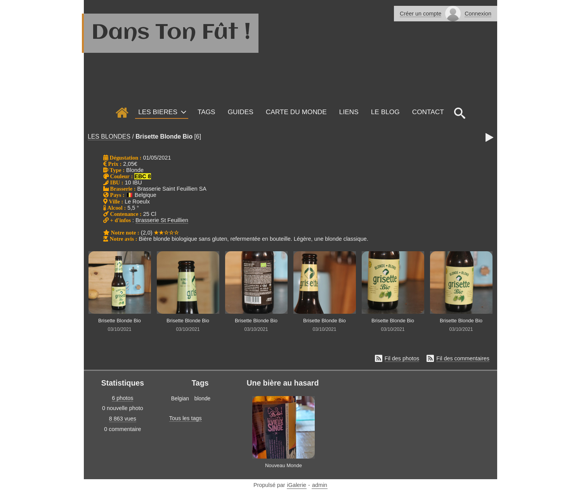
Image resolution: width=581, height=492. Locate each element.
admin (319, 485)
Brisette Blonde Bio (164, 136)
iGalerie (297, 485)
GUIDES (240, 112)
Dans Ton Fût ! (171, 33)
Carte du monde (296, 112)
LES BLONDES (109, 136)
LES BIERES (157, 112)
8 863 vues (122, 419)
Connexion (478, 13)
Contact (428, 112)
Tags (206, 112)
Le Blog (385, 112)
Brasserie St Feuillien (161, 220)
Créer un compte (420, 13)
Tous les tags (185, 418)
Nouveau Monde (283, 465)
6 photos (122, 398)
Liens (349, 112)
